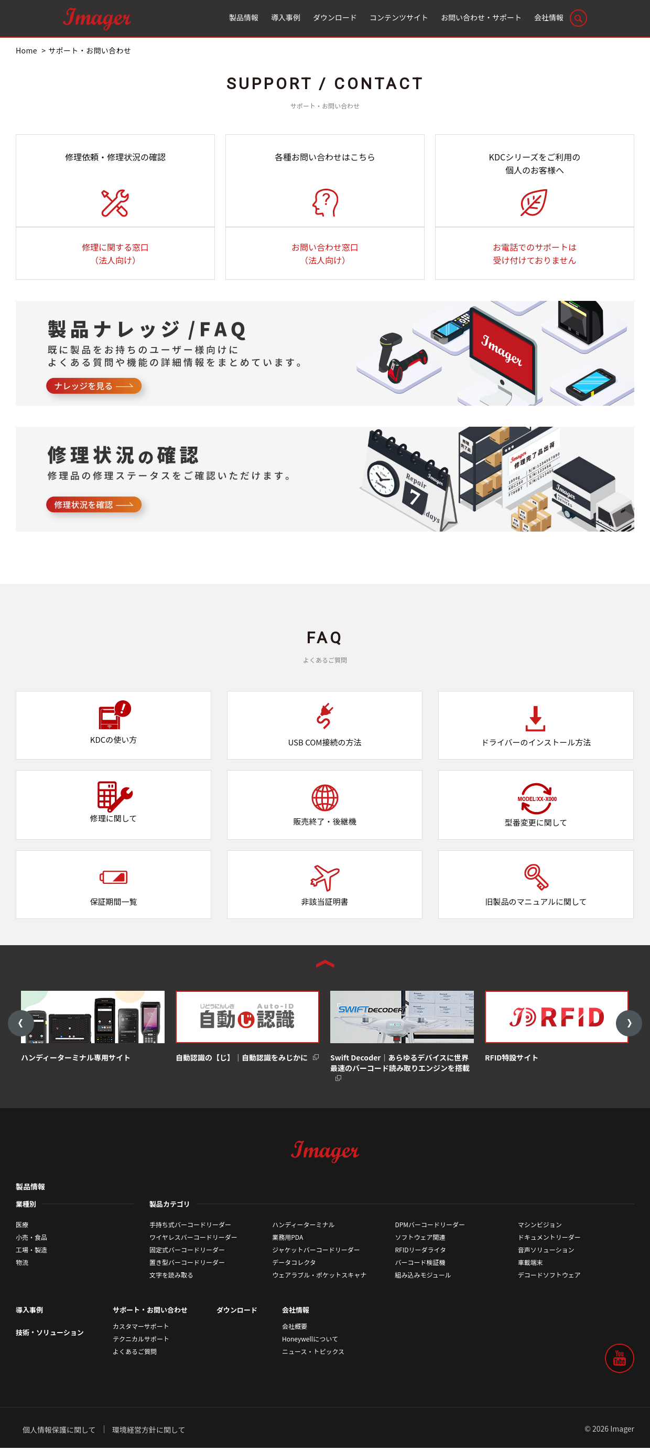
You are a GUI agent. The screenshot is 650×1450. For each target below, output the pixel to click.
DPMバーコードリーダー (430, 1226)
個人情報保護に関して (59, 1431)
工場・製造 (31, 1251)
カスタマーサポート (141, 1328)
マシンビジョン (540, 1226)
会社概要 (294, 1328)
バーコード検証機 (420, 1264)
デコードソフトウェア (549, 1276)
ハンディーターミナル (303, 1226)
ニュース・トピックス (313, 1353)
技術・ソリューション (50, 1335)
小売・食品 (31, 1239)
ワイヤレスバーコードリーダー (193, 1239)
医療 (22, 1226)
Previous (21, 1024)
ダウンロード (236, 1312)
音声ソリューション (546, 1251)
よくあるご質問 (135, 1353)
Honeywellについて (310, 1341)
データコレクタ (294, 1264)
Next (629, 1024)
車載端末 (530, 1264)
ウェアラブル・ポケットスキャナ (319, 1276)
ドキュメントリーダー (549, 1239)
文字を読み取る (171, 1276)
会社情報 (295, 1312)
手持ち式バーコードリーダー (190, 1226)
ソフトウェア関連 (420, 1239)
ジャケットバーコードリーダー (316, 1251)
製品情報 (30, 1188)
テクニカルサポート (141, 1341)
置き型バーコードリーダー (187, 1264)
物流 (22, 1264)
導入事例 (29, 1312)
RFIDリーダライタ (421, 1251)
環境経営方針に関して (149, 1431)
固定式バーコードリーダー (187, 1251)
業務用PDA (287, 1239)
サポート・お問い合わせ (150, 1312)
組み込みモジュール (423, 1276)
